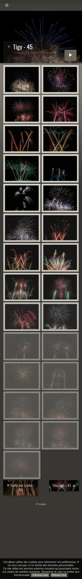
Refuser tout (59, 575)
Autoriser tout (40, 575)
